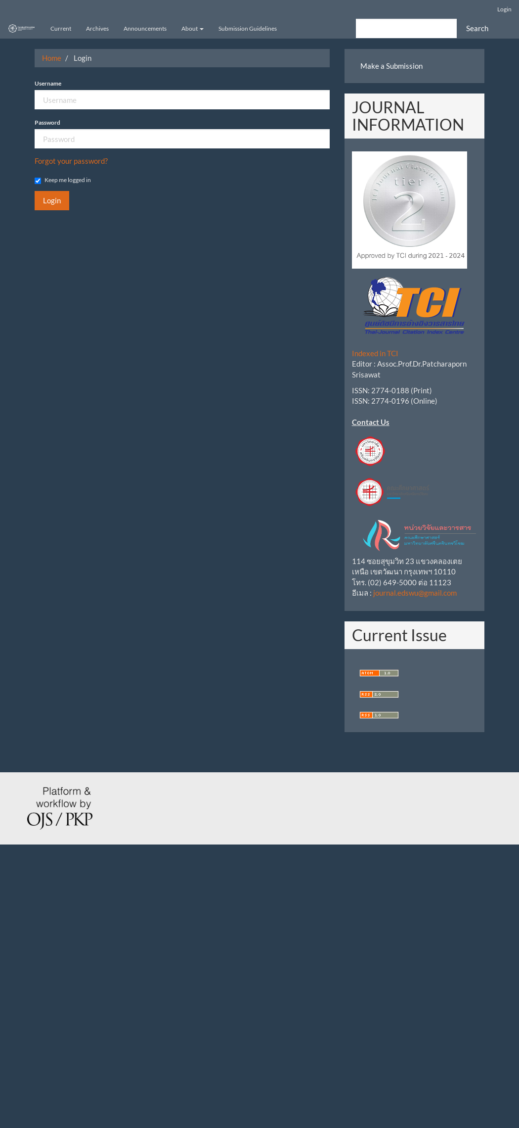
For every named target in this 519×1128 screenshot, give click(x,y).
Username (48, 83)
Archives (97, 28)
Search (477, 28)
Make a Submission (391, 65)
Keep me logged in (63, 180)
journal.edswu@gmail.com (415, 592)
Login (504, 9)
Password (47, 122)
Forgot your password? (71, 160)
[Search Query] (406, 28)
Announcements (145, 28)
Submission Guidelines (247, 28)
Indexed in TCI (375, 353)
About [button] (192, 28)
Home (51, 57)
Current (60, 28)
